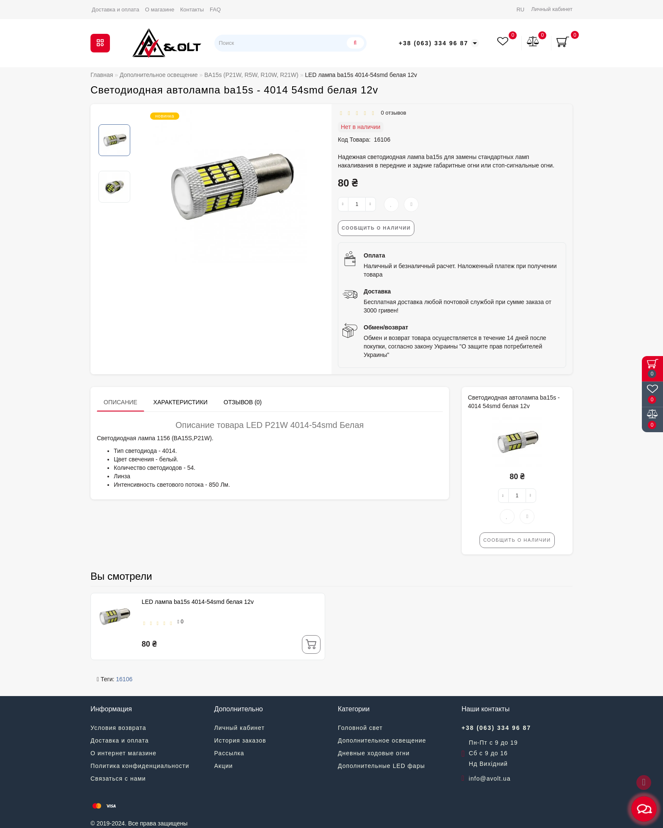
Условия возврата (118, 727)
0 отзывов (392, 113)
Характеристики (180, 402)
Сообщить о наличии (376, 227)
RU (520, 9)
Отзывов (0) (243, 402)
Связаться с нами (118, 778)
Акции (223, 765)
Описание (120, 402)
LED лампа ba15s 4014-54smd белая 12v (198, 601)
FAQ (215, 9)
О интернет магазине (123, 753)
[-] (343, 204)
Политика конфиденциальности (139, 765)
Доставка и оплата (115, 9)
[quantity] (356, 204)
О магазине (159, 9)
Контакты (192, 9)
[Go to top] (643, 782)
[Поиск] (354, 43)
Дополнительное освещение (382, 740)
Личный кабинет (552, 9)
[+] (370, 204)
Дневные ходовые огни (374, 753)
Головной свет (360, 727)
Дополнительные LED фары (381, 765)
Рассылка (229, 753)
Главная (101, 74)
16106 (124, 679)
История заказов (240, 740)
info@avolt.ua (490, 778)
